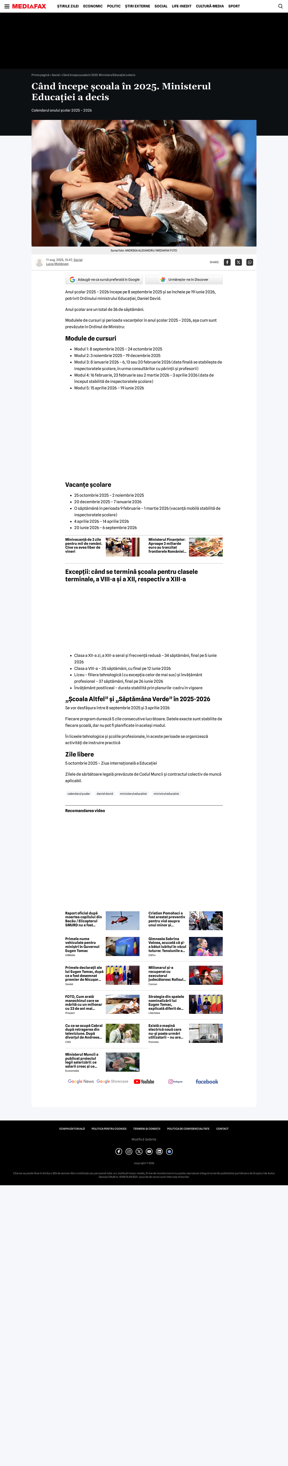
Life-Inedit (181, 6)
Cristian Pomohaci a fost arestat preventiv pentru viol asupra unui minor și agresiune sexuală (166, 919)
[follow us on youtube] (144, 1082)
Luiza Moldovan (57, 264)
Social (161, 6)
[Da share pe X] (238, 262)
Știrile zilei (68, 6)
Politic (114, 6)
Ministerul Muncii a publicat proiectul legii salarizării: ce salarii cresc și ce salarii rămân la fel (81, 1060)
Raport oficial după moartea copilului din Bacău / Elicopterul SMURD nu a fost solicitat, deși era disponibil (83, 919)
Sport (234, 6)
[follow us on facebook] (207, 1081)
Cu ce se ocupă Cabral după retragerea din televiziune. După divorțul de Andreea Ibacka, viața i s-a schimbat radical (84, 1031)
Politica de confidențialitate (188, 1128)
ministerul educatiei (133, 793)
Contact (222, 1128)
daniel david (105, 793)
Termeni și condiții (146, 1128)
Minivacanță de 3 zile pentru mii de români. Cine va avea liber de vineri (83, 545)
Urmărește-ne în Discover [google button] (184, 279)
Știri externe (137, 6)
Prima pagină (40, 75)
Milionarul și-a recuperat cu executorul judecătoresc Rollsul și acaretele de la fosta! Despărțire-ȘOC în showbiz (167, 973)
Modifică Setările (144, 1139)
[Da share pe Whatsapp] (249, 262)
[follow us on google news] (81, 1082)
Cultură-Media (210, 6)
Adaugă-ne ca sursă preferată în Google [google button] (104, 279)
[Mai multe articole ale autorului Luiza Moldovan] (39, 262)
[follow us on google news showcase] (112, 1082)
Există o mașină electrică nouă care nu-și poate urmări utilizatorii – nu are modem (164, 1031)
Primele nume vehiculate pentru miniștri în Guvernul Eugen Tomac (82, 945)
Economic (93, 6)
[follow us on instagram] (175, 1082)
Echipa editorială (72, 1128)
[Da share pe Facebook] (227, 262)
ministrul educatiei (166, 793)
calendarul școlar (79, 793)
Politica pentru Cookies (109, 1128)
